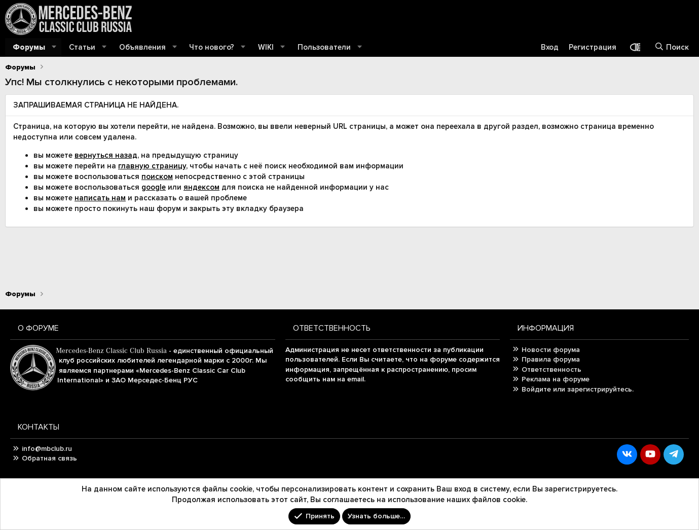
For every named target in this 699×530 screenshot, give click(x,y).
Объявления (142, 47)
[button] (54, 47)
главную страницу (152, 165)
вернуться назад (106, 155)
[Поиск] (671, 47)
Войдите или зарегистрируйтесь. (578, 389)
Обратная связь (49, 458)
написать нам (100, 197)
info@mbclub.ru (47, 448)
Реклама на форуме (556, 379)
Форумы (29, 47)
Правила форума (551, 359)
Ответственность (551, 369)
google (153, 187)
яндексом (201, 187)
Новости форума (551, 349)
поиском (157, 176)
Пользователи (324, 47)
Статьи (82, 47)
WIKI (266, 47)
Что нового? (211, 47)
